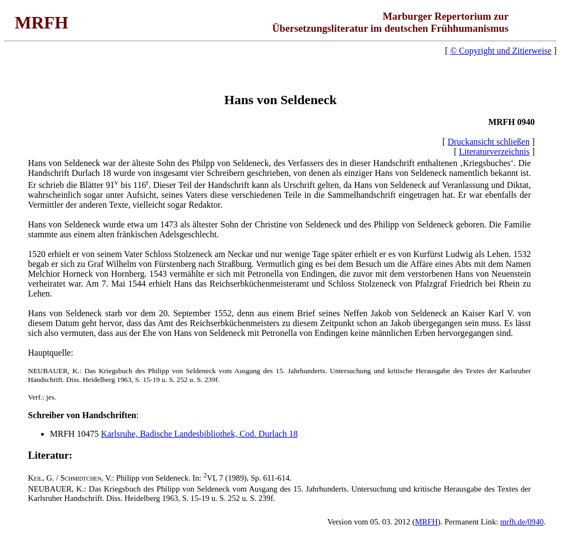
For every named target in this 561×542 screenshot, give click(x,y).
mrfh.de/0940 (521, 521)
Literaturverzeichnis (494, 151)
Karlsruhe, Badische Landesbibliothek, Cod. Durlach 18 (199, 433)
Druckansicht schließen (489, 141)
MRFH (426, 521)
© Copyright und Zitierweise (501, 50)
